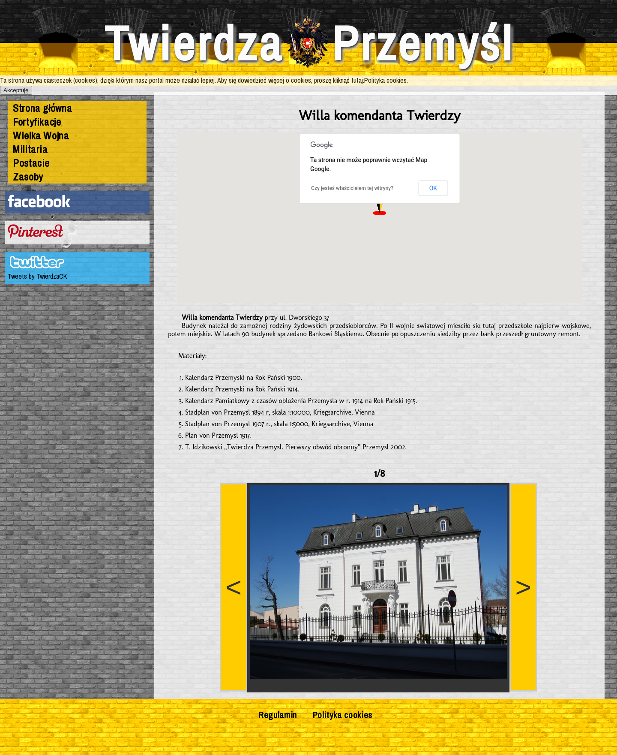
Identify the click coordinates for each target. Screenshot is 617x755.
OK (433, 188)
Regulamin (277, 715)
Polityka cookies (342, 715)
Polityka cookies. (386, 80)
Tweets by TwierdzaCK (37, 276)
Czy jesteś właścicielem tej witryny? (352, 188)
